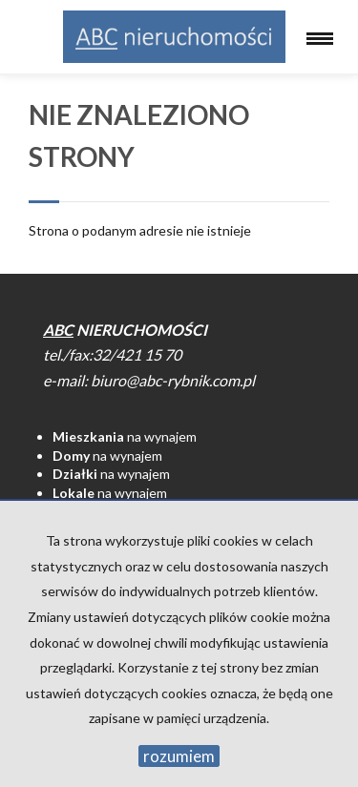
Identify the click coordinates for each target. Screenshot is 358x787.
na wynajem (125, 436)
